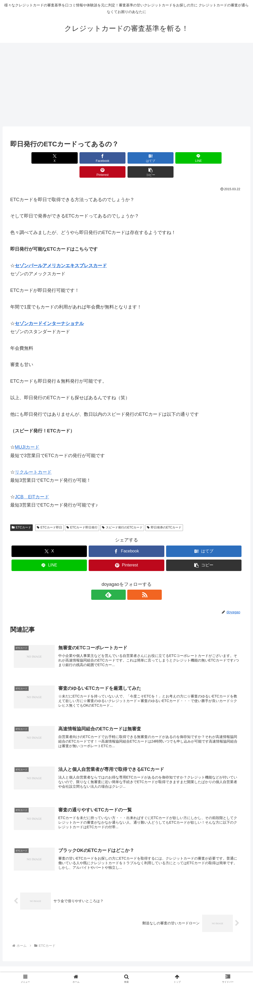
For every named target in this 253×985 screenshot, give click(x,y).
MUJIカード (27, 433)
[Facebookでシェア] (68, 158)
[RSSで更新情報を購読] (132, 581)
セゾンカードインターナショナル (49, 309)
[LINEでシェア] (146, 158)
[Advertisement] (126, 84)
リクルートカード (33, 458)
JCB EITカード (32, 482)
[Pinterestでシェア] (185, 158)
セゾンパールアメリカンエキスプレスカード (61, 251)
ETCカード (21, 513)
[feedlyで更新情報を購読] (121, 581)
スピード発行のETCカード (122, 513)
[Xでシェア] (29, 158)
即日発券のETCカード (164, 513)
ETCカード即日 (49, 513)
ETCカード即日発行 (82, 513)
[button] (224, 158)
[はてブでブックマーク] (107, 158)
